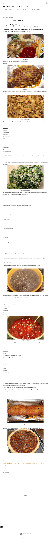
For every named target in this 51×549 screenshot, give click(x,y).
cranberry (23, 463)
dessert (28, 463)
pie (24, 465)
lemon (42, 463)
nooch (18, 465)
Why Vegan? (18, 9)
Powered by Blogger (25, 534)
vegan (39, 465)
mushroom (13, 465)
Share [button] (4, 460)
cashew (12, 463)
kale (39, 463)
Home (5, 9)
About (10, 9)
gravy (31, 463)
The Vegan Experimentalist (16, 6)
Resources (35, 9)
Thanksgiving (33, 465)
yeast (45, 465)
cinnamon (17, 463)
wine (42, 465)
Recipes (27, 9)
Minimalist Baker (20, 91)
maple (4, 465)
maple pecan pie (23, 428)
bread (8, 463)
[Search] (47, 3)
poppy (27, 465)
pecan (21, 465)
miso (8, 465)
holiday (36, 463)
